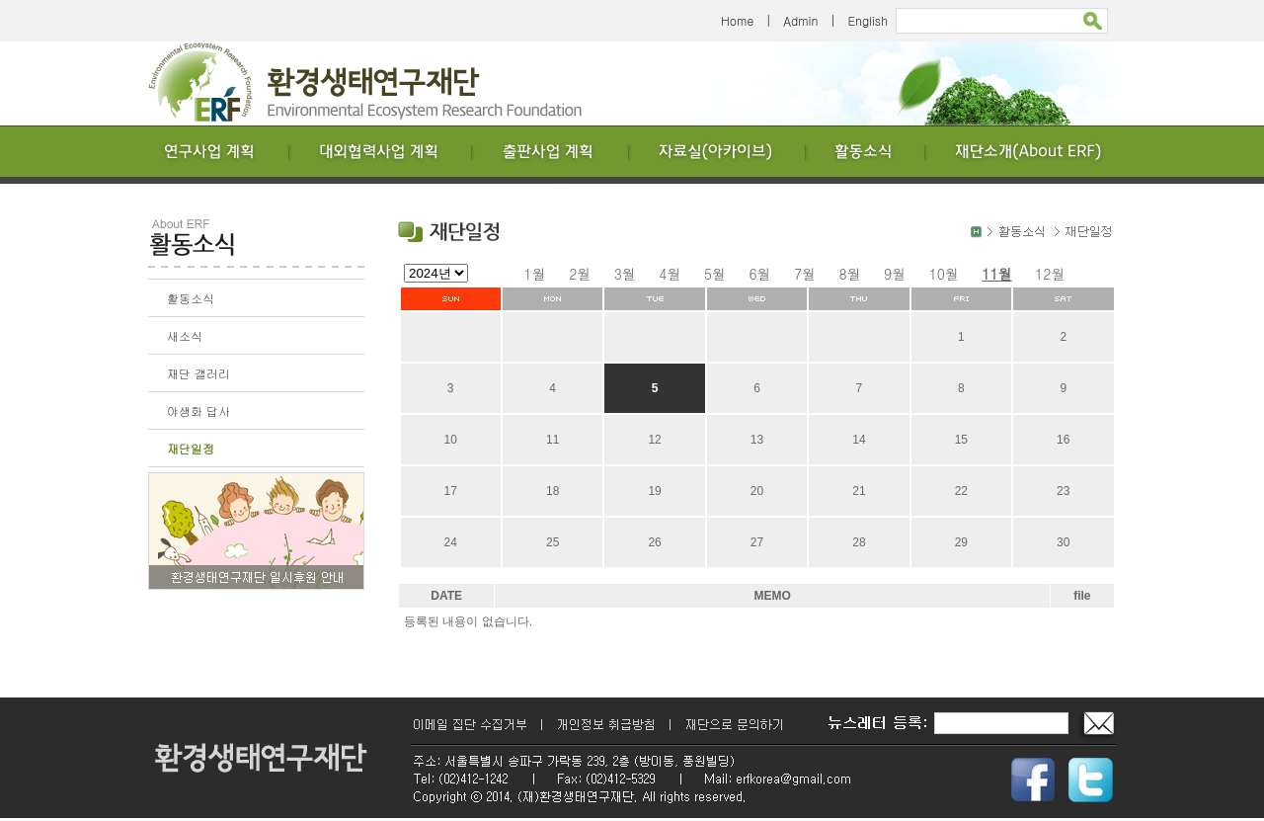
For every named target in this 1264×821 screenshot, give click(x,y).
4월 (669, 274)
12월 (1050, 274)
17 (450, 491)
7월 (805, 274)
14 (858, 440)
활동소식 (190, 297)
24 (450, 542)
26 (654, 542)
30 (1063, 542)
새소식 (184, 335)
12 (654, 440)
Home (737, 20)
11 (552, 440)
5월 (715, 274)
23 (1063, 491)
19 (654, 491)
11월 (996, 274)
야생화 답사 (198, 410)
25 (552, 542)
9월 (895, 274)
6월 (759, 274)
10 (450, 440)
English (867, 20)
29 (961, 542)
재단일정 (190, 448)
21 (858, 491)
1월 (535, 274)
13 (756, 440)
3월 (625, 274)
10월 (944, 274)
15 (961, 440)
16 (1063, 440)
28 (858, 542)
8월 (850, 274)
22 (961, 491)
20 (756, 491)
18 (552, 491)
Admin (800, 20)
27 (756, 542)
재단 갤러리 (198, 373)
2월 (580, 274)
